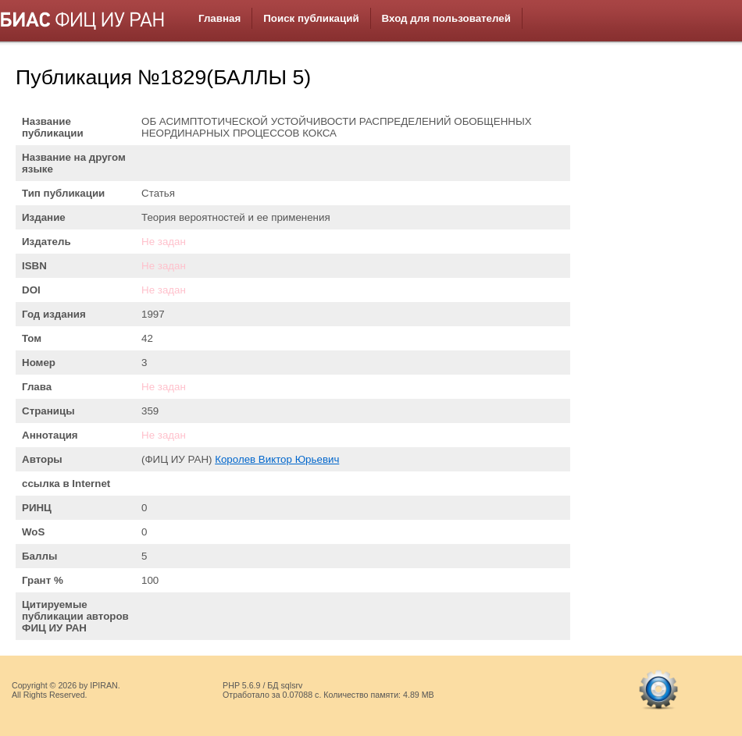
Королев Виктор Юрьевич (277, 459)
